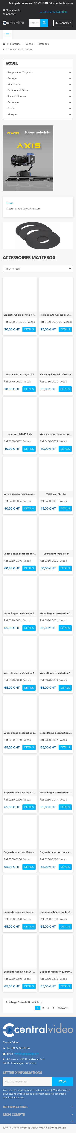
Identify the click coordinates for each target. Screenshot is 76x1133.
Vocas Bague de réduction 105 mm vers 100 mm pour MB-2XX (56, 792)
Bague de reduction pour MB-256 (20, 792)
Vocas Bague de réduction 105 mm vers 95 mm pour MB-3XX (56, 673)
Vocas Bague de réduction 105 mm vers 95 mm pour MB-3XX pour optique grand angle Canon (20, 673)
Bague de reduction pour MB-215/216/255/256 (20, 971)
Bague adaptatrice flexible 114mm (56, 912)
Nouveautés (11, 10)
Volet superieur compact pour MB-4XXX (56, 434)
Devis (10, 203)
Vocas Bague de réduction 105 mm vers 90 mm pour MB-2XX (20, 732)
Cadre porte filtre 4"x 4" (56, 553)
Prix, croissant (12, 269)
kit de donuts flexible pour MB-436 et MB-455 (56, 314)
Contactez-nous (63, 3)
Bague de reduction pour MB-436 (20, 912)
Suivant (64, 1008)
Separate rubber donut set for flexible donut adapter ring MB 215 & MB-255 (20, 314)
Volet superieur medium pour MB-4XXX (20, 494)
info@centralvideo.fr (26, 1053)
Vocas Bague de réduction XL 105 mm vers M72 (20, 553)
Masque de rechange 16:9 (20, 374)
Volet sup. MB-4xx (56, 494)
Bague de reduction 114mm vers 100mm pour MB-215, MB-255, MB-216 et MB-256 (20, 852)
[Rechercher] (38, 23)
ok (62, 1081)
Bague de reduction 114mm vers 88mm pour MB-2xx (56, 971)
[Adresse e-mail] (27, 1081)
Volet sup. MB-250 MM (20, 434)
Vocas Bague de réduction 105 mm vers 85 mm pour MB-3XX (20, 613)
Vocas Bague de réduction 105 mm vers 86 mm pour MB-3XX (56, 732)
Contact (9, 14)
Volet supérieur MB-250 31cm (56, 374)
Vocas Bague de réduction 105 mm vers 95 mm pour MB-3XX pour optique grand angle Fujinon (56, 613)
